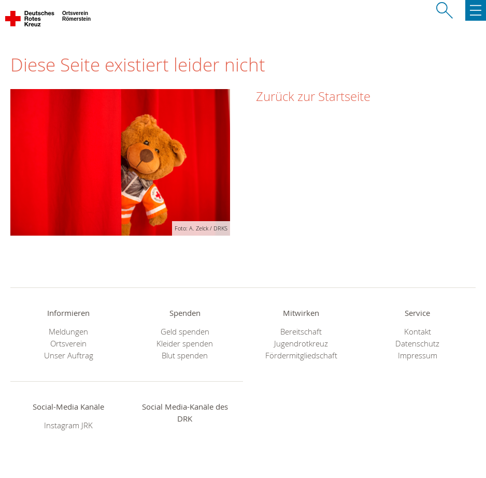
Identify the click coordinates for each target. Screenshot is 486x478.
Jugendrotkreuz (301, 344)
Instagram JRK (68, 425)
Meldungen (68, 332)
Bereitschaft (301, 332)
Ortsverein (68, 344)
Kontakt (417, 332)
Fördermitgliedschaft (301, 355)
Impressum (417, 355)
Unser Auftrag (68, 355)
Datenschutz (417, 344)
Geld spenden (185, 332)
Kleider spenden (184, 344)
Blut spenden (185, 355)
